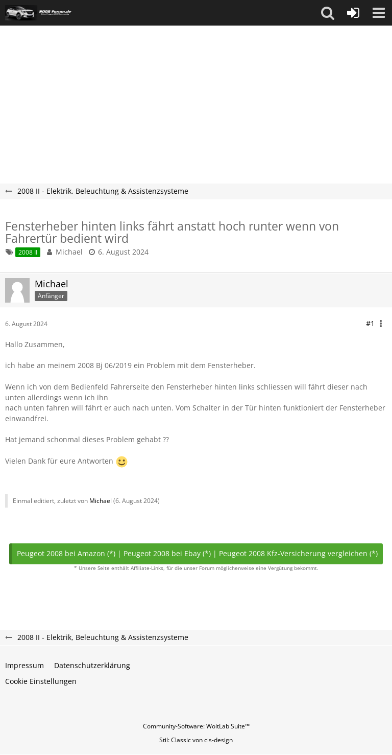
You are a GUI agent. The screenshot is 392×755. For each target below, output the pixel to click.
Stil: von (196, 740)
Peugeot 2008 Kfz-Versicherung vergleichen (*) (298, 553)
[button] (327, 13)
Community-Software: (196, 726)
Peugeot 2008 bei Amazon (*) (66, 553)
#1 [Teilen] (370, 323)
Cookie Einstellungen (41, 681)
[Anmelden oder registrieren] (353, 13)
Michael (69, 252)
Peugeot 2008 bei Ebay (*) (167, 553)
